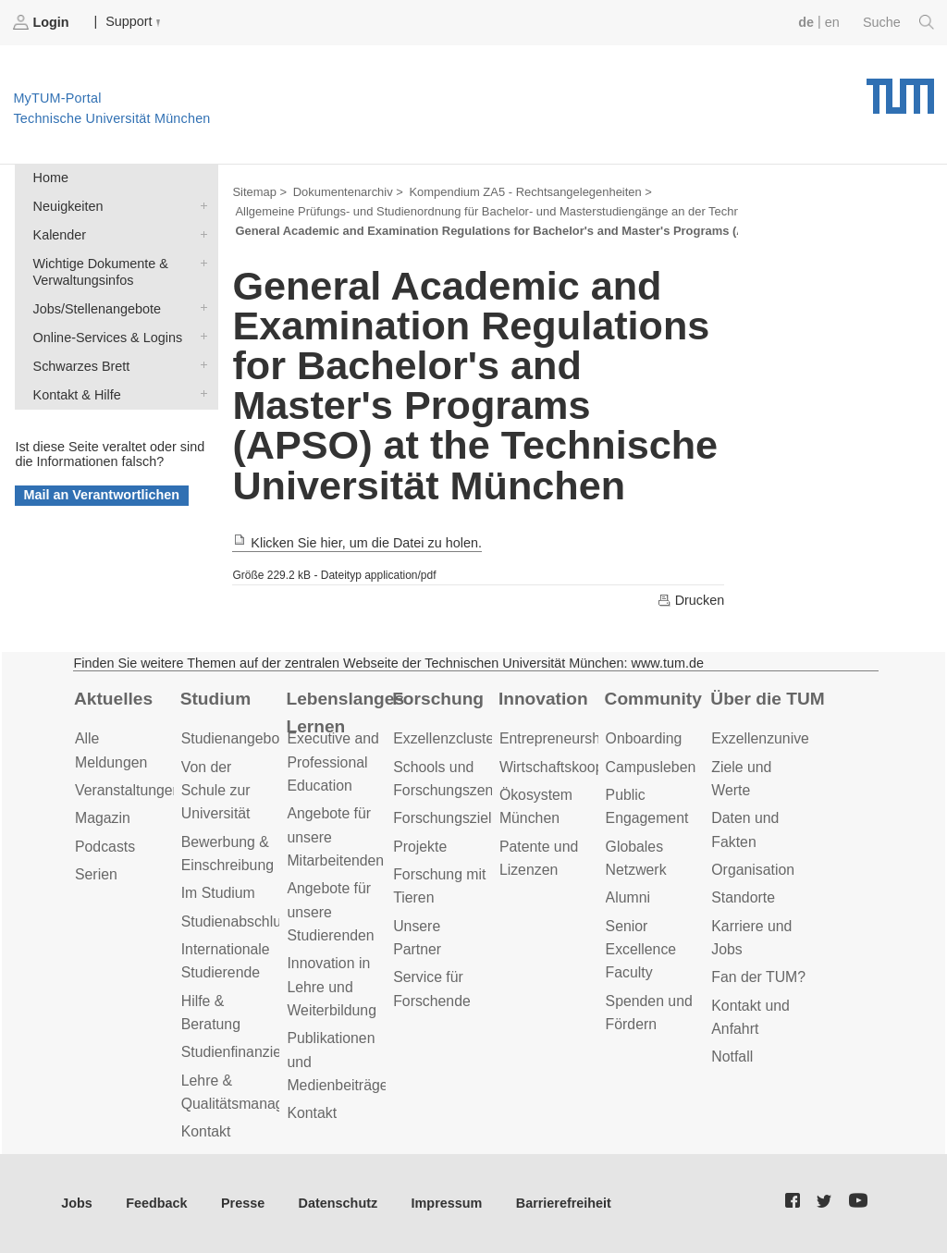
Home (50, 177)
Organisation (752, 870)
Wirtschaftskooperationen (582, 767)
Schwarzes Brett (199, 364)
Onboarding (644, 738)
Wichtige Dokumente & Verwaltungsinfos (199, 262)
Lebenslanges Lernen (345, 713)
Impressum (447, 1203)
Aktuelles (113, 698)
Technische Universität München (900, 90)
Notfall (732, 1056)
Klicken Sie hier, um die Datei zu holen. (357, 542)
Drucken (691, 600)
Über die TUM (767, 698)
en (832, 22)
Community (653, 698)
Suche (898, 22)
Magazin (102, 818)
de (806, 22)
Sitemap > (259, 192)
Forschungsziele (446, 818)
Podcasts (105, 846)
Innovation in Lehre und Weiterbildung (331, 986)
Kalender (199, 233)
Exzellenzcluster (445, 738)
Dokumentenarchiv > (348, 192)
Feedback (156, 1203)
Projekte (420, 846)
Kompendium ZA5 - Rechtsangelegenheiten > (530, 192)
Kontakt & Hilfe (199, 393)
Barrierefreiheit (563, 1203)
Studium (216, 698)
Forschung (438, 698)
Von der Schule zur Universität (216, 790)
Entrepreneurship (555, 738)
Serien (96, 874)
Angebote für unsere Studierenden (330, 911)
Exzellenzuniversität (776, 738)
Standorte (743, 897)
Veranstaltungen (127, 790)
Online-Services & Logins (199, 336)
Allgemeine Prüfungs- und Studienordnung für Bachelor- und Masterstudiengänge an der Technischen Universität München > (566, 211)
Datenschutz (338, 1203)
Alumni (628, 897)
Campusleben (651, 767)
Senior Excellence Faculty (641, 949)
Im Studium (218, 893)
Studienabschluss (238, 921)
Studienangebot (232, 738)
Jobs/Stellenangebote (199, 307)
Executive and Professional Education (332, 762)
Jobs (76, 1203)
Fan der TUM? (758, 977)
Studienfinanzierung (246, 1052)
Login (42, 22)
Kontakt (206, 1131)
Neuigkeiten (199, 204)
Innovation (543, 698)
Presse (242, 1203)
